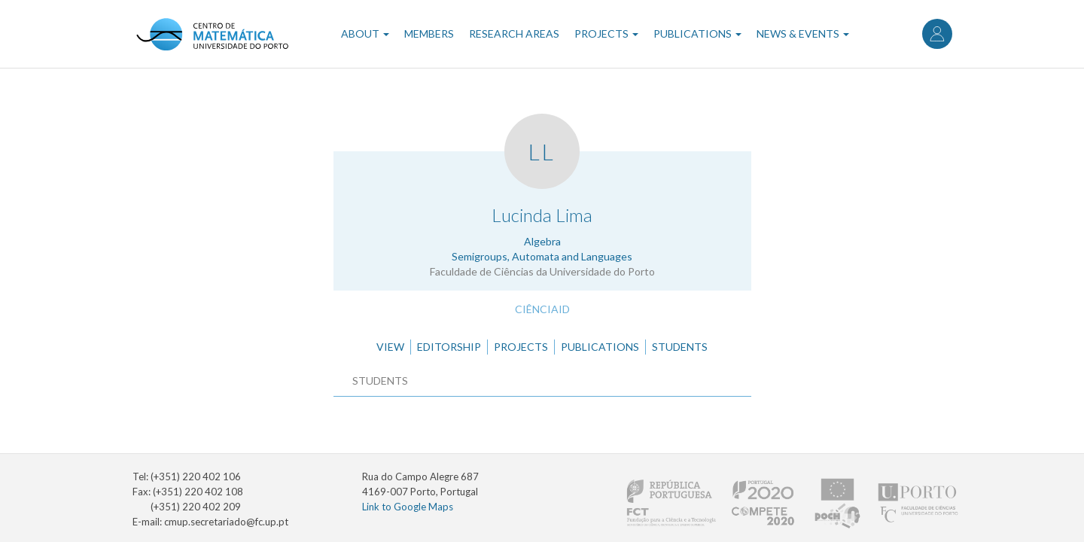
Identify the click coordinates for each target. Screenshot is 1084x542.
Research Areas (514, 33)
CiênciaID (542, 309)
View (390, 346)
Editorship (449, 346)
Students (680, 346)
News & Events (803, 33)
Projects (606, 33)
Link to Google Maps (407, 507)
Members (429, 33)
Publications (697, 33)
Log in (937, 34)
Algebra (542, 241)
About (365, 33)
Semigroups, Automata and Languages (542, 256)
